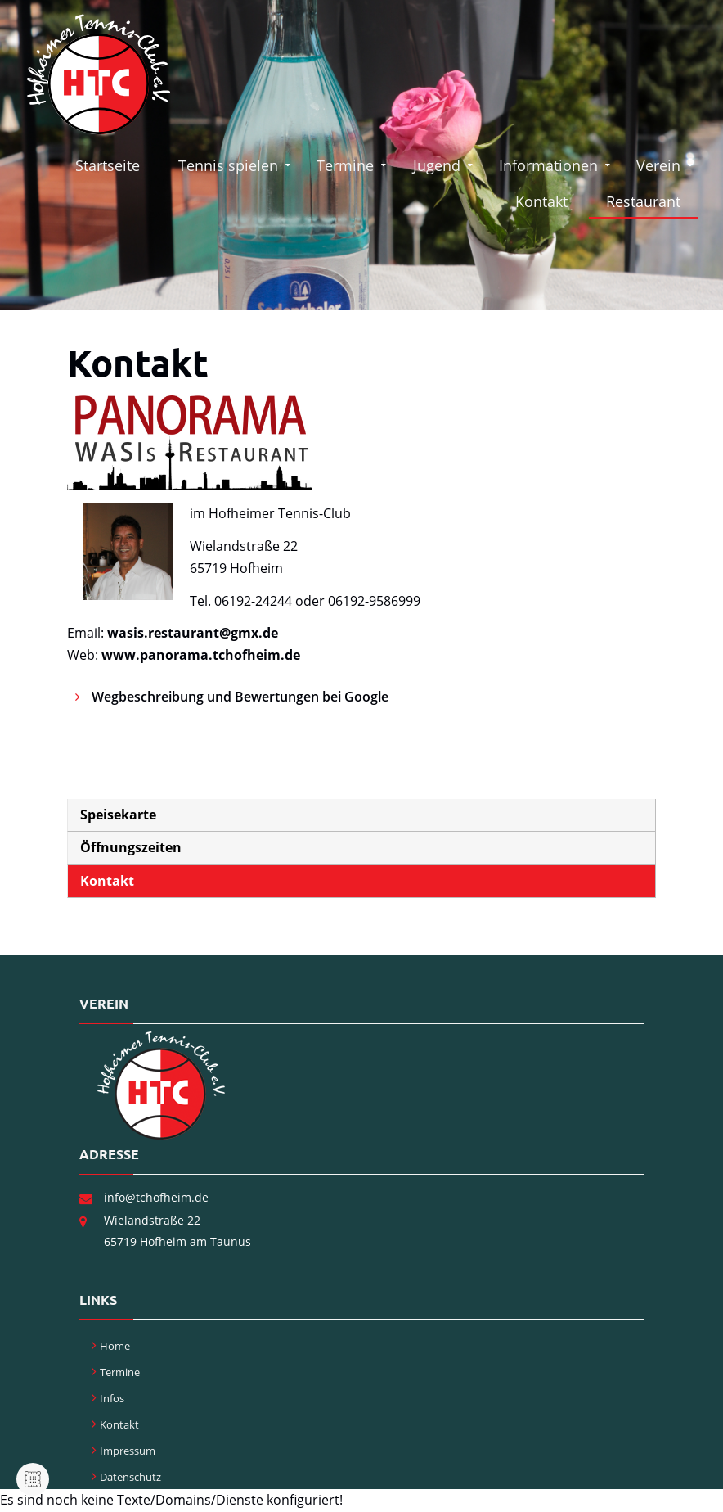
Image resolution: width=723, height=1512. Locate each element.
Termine (346, 165)
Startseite (110, 165)
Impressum (127, 1450)
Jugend (437, 165)
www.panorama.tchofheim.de (200, 655)
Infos (112, 1398)
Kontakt (542, 201)
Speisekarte (118, 815)
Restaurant (643, 201)
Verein (658, 165)
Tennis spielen (231, 165)
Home (115, 1345)
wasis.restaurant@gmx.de (192, 633)
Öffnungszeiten (131, 847)
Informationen (549, 165)
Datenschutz (130, 1476)
